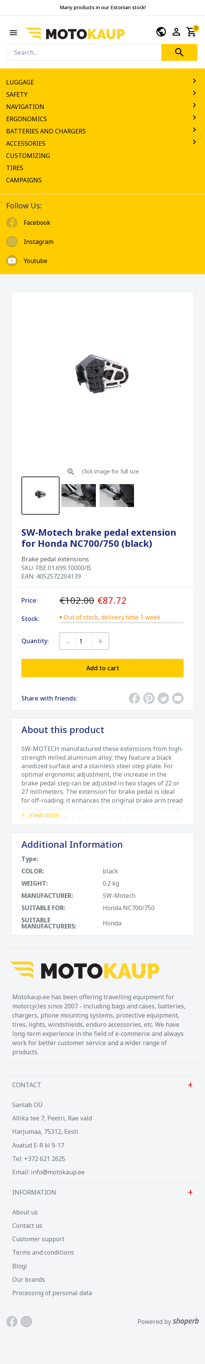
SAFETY (102, 94)
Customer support (38, 1239)
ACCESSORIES (102, 143)
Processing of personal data (52, 1293)
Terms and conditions (43, 1252)
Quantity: (35, 641)
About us (25, 1212)
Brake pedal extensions (55, 559)
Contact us (27, 1225)
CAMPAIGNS (24, 180)
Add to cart (102, 668)
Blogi (19, 1266)
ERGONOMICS (102, 119)
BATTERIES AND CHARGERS (102, 131)
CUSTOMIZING (28, 155)
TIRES (14, 168)
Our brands (28, 1279)
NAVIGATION (102, 107)
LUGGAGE (102, 82)
